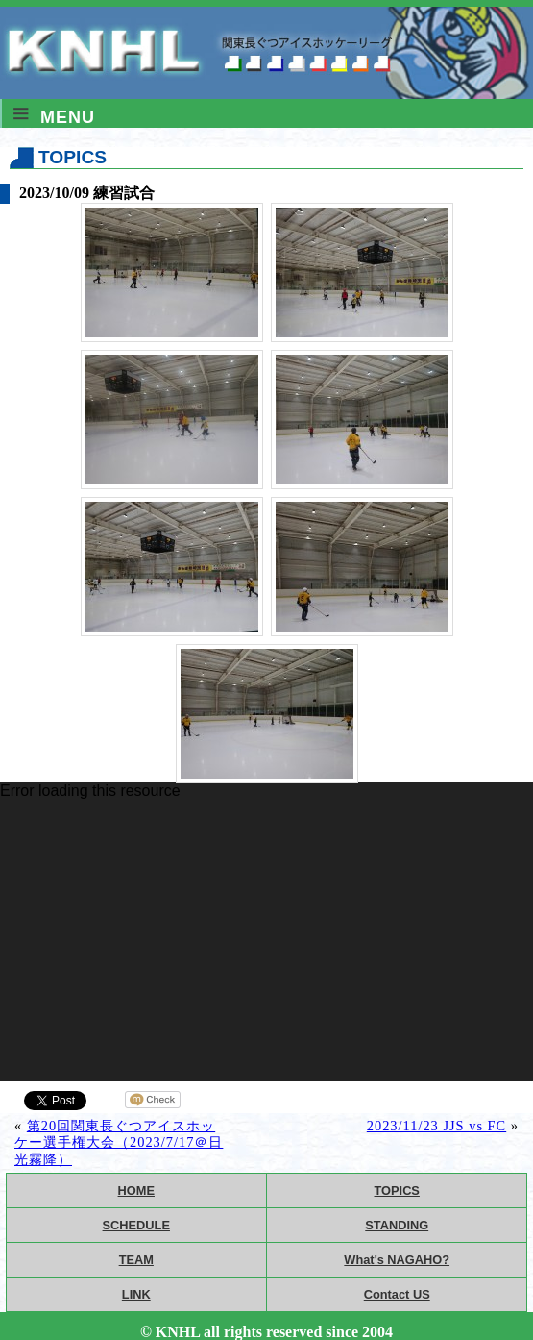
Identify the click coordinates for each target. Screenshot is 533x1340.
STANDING (396, 1225)
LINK (136, 1294)
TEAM (136, 1260)
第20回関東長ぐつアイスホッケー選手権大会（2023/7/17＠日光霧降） (118, 1142)
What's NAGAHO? (396, 1260)
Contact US (397, 1294)
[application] (266, 931)
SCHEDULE (136, 1225)
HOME (136, 1190)
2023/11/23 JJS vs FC (436, 1125)
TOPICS (397, 1190)
